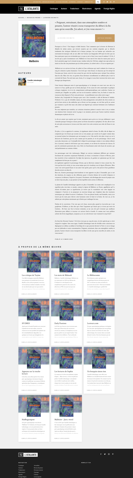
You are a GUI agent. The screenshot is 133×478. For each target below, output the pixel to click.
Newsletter (89, 1)
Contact (80, 1)
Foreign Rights (109, 8)
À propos (72, 1)
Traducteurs (74, 8)
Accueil (21, 17)
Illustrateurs (87, 8)
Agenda (97, 8)
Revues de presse (48, 1)
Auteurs (64, 8)
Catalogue (54, 8)
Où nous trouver (62, 1)
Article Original (105, 38)
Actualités (37, 1)
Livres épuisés (37, 477)
